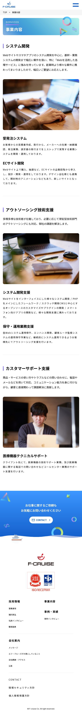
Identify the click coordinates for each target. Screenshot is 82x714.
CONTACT (41, 520)
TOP (5, 12)
